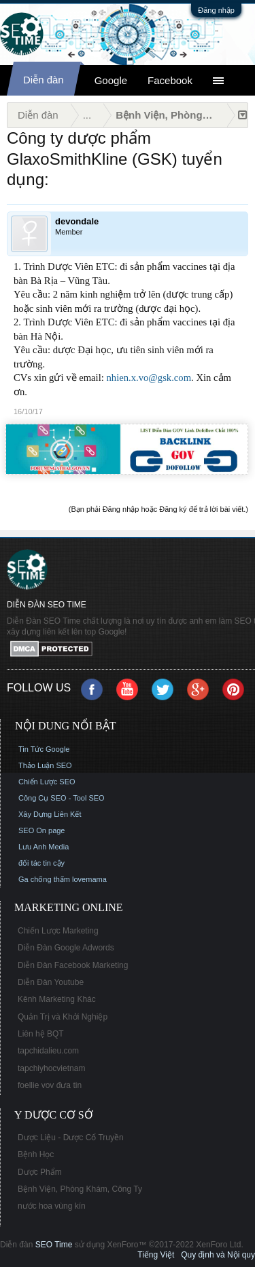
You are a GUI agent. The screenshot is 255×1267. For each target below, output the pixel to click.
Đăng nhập (216, 10)
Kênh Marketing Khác (57, 999)
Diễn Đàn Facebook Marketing (73, 965)
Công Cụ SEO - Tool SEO (61, 798)
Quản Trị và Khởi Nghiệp (62, 1017)
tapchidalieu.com (48, 1050)
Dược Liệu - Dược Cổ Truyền (71, 1137)
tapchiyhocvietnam (51, 1068)
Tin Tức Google (43, 749)
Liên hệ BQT (41, 1034)
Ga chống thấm (44, 879)
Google (111, 80)
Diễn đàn (43, 79)
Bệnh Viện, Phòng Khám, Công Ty (80, 1189)
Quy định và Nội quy (218, 1255)
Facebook (170, 80)
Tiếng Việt (155, 1255)
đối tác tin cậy (41, 863)
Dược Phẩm (40, 1172)
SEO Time (54, 1244)
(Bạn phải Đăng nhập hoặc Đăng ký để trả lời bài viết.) (158, 509)
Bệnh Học (36, 1154)
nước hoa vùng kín (52, 1206)
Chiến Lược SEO (46, 782)
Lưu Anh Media (43, 847)
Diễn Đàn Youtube (51, 982)
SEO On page (41, 830)
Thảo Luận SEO (45, 765)
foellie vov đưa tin (50, 1085)
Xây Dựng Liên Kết (50, 814)
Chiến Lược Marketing (58, 931)
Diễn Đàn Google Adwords (66, 947)
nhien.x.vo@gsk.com (148, 377)
